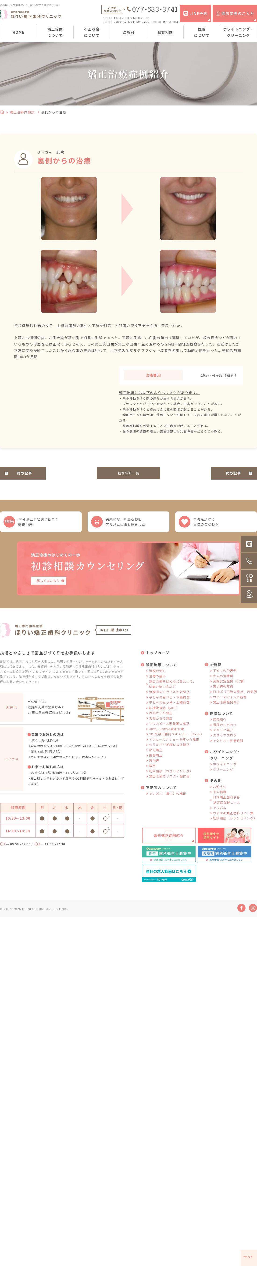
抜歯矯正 (156, 759)
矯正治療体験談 (22, 112)
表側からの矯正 (161, 717)
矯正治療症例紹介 (226, 706)
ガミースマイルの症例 (230, 701)
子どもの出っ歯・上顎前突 (169, 707)
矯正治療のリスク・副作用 (169, 780)
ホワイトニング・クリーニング (238, 32)
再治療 (154, 765)
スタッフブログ (225, 739)
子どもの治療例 (225, 675)
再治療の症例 (223, 690)
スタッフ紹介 (223, 734)
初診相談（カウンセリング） (171, 775)
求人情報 (220, 796)
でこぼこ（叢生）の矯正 (167, 798)
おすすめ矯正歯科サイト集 (233, 817)
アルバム (220, 812)
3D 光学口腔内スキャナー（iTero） (176, 738)
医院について (202, 32)
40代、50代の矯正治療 (166, 733)
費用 (152, 770)
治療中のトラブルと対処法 (169, 696)
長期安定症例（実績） (230, 685)
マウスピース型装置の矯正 (169, 728)
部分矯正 (156, 754)
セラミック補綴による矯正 (169, 749)
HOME (19, 32)
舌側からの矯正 (161, 722)
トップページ (157, 657)
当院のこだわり (225, 729)
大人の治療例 (223, 680)
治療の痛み (157, 680)
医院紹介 (220, 723)
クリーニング (223, 773)
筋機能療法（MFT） (164, 712)
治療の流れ (157, 675)
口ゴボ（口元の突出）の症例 (235, 696)
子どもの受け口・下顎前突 (169, 701)
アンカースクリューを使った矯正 (174, 743)
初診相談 (165, 32)
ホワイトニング (225, 768)
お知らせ (220, 791)
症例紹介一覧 (128, 473)
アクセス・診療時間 (228, 745)
